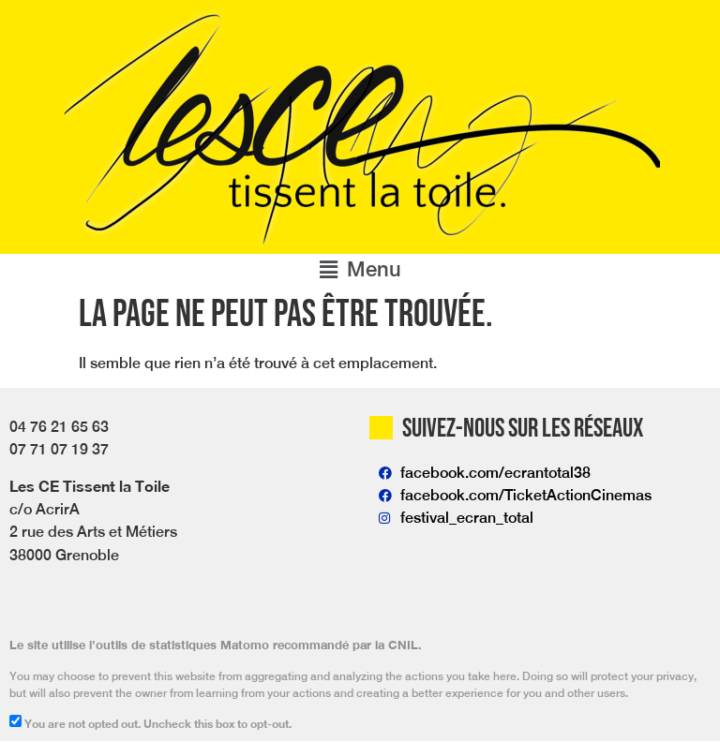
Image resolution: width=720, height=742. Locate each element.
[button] (360, 269)
